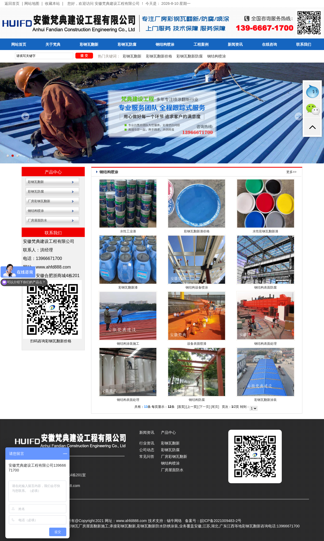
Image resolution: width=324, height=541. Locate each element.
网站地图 (31, 4)
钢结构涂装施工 (128, 344)
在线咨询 (269, 45)
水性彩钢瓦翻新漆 (265, 231)
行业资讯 (146, 443)
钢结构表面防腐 (265, 287)
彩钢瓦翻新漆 (128, 287)
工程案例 (201, 45)
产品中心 (53, 172)
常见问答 (146, 456)
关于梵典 (52, 45)
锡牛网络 (174, 521)
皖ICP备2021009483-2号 (221, 521)
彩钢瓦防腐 (127, 45)
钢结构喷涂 (165, 45)
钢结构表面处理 (265, 344)
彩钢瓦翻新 (89, 45)
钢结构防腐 (197, 400)
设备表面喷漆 (196, 344)
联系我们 (303, 45)
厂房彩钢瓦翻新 (39, 201)
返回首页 (12, 4)
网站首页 (18, 45)
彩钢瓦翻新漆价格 (197, 231)
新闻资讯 (235, 45)
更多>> (291, 172)
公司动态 (146, 450)
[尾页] (215, 407)
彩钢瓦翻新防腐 (189, 56)
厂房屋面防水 (37, 220)
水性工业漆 (128, 231)
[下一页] (204, 407)
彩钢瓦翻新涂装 (265, 400)
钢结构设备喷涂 (197, 287)
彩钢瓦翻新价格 (159, 56)
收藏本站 (52, 4)
